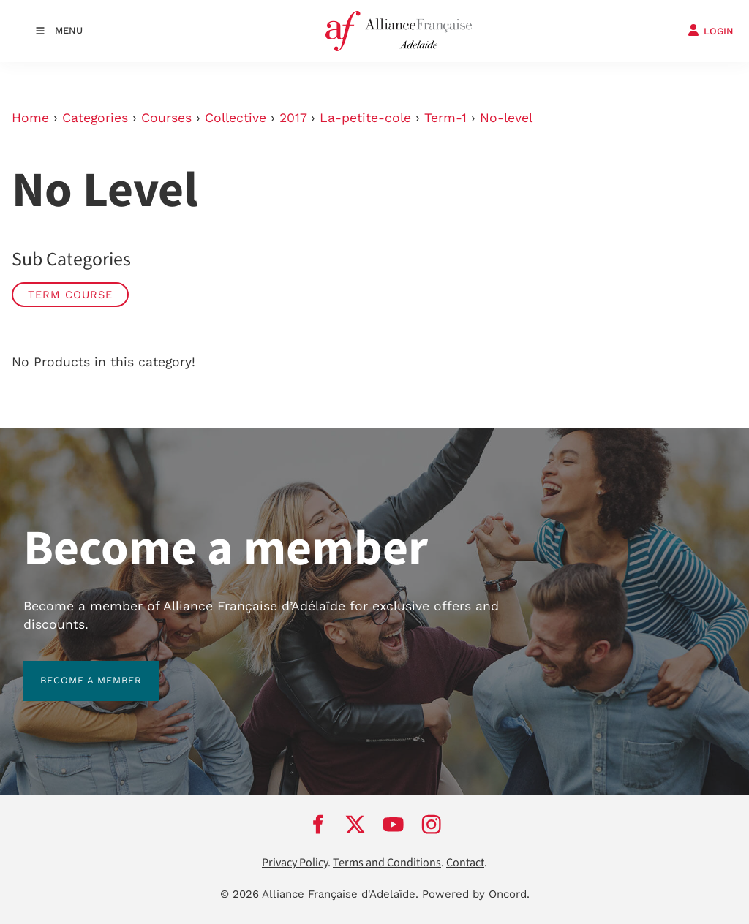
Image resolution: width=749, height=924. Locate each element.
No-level (506, 117)
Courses (166, 117)
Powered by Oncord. (476, 894)
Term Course (70, 294)
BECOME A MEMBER (74, 669)
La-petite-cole (365, 117)
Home (30, 117)
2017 (292, 117)
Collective (235, 117)
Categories (95, 117)
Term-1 (445, 117)
